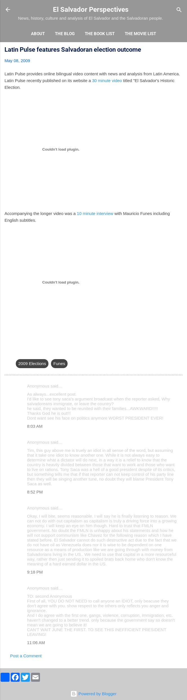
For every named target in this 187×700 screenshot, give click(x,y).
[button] (179, 50)
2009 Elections (32, 363)
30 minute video (107, 80)
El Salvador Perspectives (90, 9)
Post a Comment (26, 655)
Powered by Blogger (93, 693)
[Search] (179, 10)
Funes (59, 363)
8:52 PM (35, 492)
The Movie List (140, 33)
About (38, 33)
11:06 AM (36, 642)
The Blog (65, 33)
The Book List (100, 33)
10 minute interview (95, 213)
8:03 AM (35, 426)
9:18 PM (35, 572)
